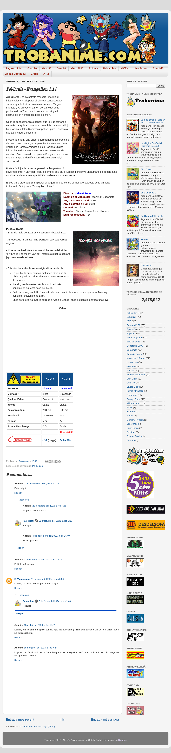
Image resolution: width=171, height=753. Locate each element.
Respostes (23, 499)
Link (44, 440)
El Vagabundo (22, 579)
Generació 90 (133, 325)
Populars (131, 333)
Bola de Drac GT (149, 192)
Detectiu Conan (134, 354)
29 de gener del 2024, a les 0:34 (47, 579)
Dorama (131, 440)
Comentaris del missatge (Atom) (38, 726)
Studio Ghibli (133, 387)
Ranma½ (131, 411)
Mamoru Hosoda (135, 419)
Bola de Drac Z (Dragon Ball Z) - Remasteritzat (153, 121)
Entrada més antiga (105, 719)
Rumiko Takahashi (136, 374)
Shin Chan (146, 169)
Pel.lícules (37, 466)
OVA (129, 321)
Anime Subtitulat (15, 73)
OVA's (124, 68)
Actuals (93, 68)
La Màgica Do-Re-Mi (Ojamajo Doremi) (151, 144)
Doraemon (132, 350)
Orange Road (133, 399)
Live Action (140, 68)
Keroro (144, 239)
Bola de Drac (133, 341)
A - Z (46, 73)
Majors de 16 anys (136, 358)
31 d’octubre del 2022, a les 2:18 (55, 521)
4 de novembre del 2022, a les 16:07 (51, 535)
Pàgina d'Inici (14, 68)
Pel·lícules (109, 68)
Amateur (131, 432)
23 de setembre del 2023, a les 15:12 (43, 559)
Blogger (122, 740)
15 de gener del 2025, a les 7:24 (40, 647)
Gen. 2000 (77, 68)
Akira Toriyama (134, 337)
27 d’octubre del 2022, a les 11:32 (41, 483)
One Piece (146, 265)
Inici (62, 719)
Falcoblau (28, 521)
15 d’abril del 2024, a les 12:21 (39, 625)
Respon (18, 493)
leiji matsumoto (134, 403)
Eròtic (34, 73)
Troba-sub (132, 395)
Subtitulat (131, 317)
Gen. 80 (46, 68)
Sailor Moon (133, 424)
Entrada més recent (20, 719)
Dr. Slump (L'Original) (152, 216)
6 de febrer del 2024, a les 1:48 (55, 601)
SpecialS (158, 68)
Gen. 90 (61, 68)
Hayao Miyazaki (135, 391)
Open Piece (133, 428)
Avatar (130, 415)
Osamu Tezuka (134, 436)
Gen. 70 (32, 68)
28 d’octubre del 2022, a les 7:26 (49, 505)
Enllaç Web (66, 440)
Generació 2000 (135, 345)
